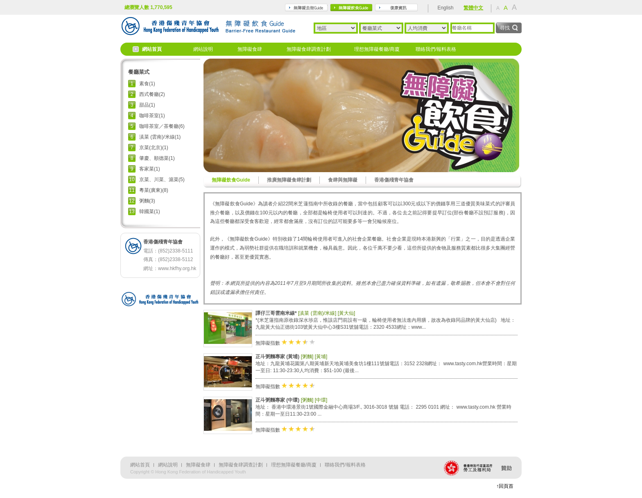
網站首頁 (152, 49)
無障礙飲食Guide (231, 180)
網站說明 (203, 49)
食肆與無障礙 (342, 180)
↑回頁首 (504, 486)
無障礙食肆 (249, 49)
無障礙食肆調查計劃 (309, 49)
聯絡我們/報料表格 (436, 49)
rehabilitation (396, 7)
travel (306, 7)
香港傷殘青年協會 (394, 180)
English (445, 8)
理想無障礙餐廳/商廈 (377, 49)
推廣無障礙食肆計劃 (289, 180)
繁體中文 (473, 8)
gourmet (351, 7)
